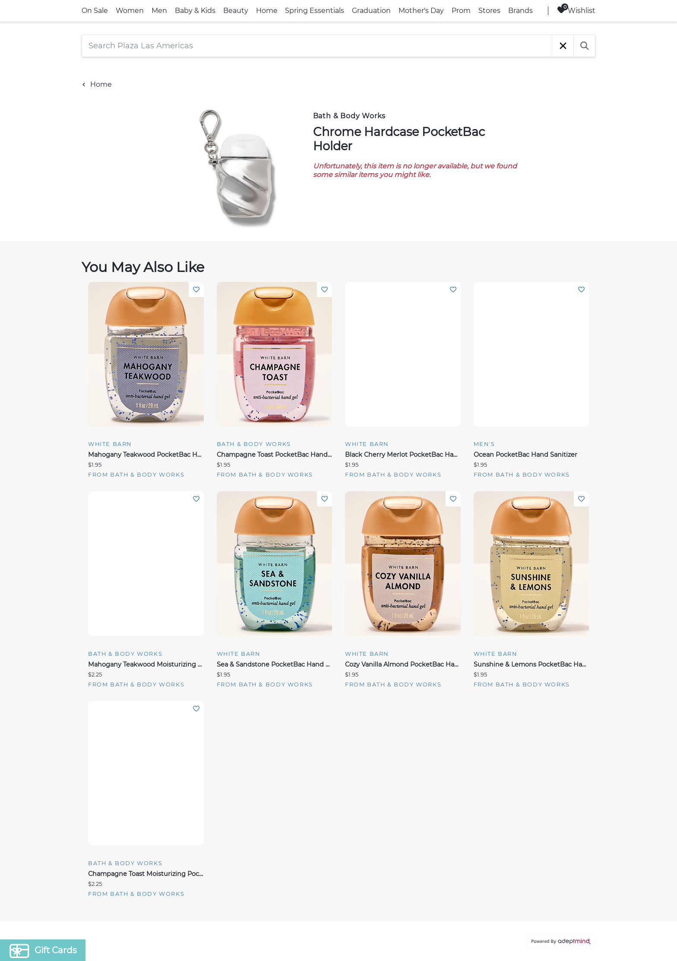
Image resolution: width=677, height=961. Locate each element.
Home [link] (267, 10)
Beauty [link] (235, 10)
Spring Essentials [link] (314, 10)
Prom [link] (461, 10)
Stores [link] (489, 10)
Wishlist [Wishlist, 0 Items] (576, 10)
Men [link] (159, 10)
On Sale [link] (95, 10)
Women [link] (130, 10)
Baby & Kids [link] (195, 10)
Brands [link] (520, 10)
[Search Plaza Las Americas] (317, 46)
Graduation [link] (371, 10)
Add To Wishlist (196, 289)
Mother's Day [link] (421, 10)
